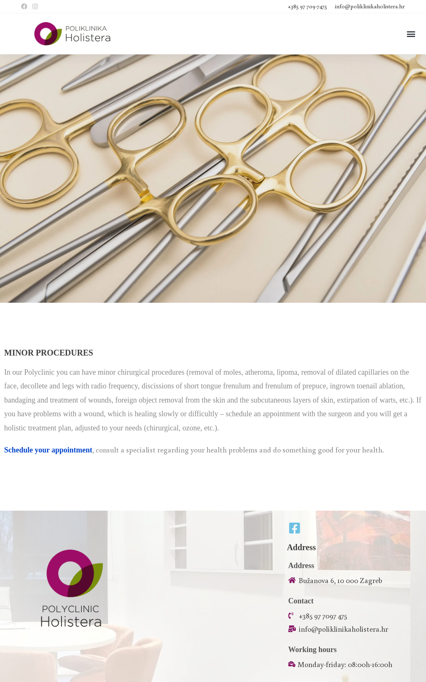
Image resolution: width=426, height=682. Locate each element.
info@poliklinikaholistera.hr (370, 6)
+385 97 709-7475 (308, 6)
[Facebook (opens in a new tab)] (25, 6)
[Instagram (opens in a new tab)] (35, 6)
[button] (411, 34)
